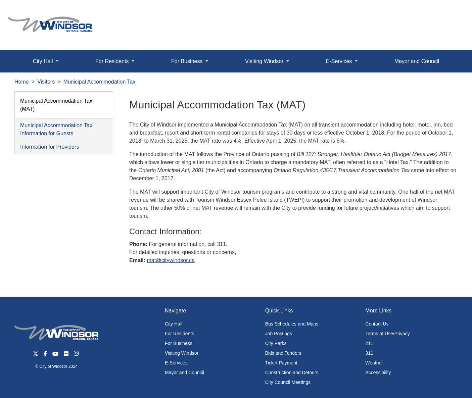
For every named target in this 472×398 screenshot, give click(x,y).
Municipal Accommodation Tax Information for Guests (56, 129)
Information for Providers (49, 147)
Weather (374, 362)
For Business (178, 343)
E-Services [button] (339, 61)
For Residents (179, 333)
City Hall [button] (43, 61)
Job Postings (278, 333)
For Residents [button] (112, 61)
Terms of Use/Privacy (387, 333)
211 (369, 343)
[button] (452, 12)
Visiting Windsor (181, 353)
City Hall (173, 324)
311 (369, 353)
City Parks (276, 343)
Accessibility (378, 372)
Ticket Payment (281, 362)
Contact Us (376, 324)
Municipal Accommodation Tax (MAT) (56, 105)
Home (21, 82)
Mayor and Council (416, 61)
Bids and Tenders (283, 353)
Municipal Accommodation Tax (99, 82)
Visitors (46, 82)
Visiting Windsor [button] (265, 61)
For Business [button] (187, 61)
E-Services (176, 362)
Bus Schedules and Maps (292, 324)
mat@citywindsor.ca (171, 260)
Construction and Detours (292, 372)
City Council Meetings (288, 382)
